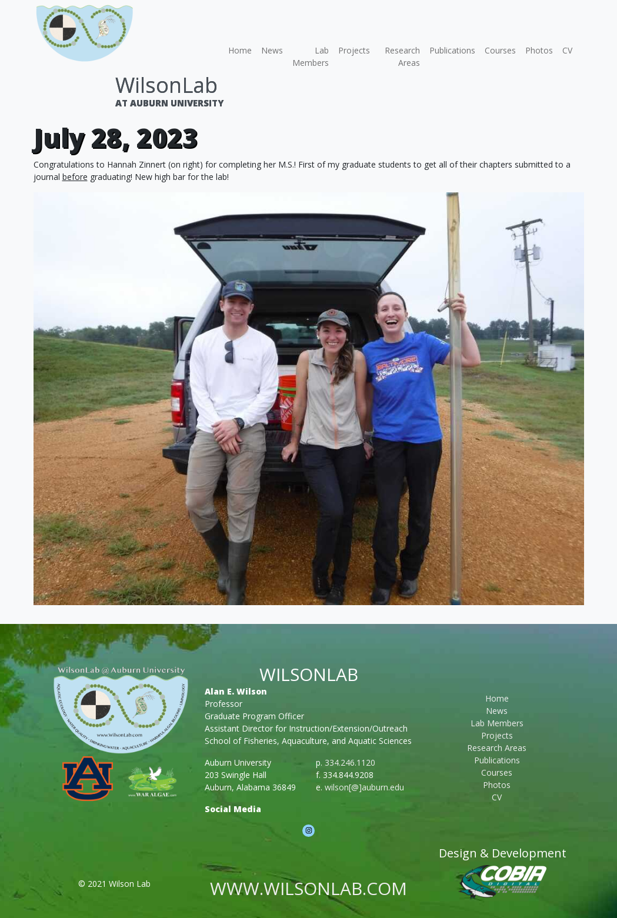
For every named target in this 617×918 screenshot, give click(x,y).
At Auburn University (169, 103)
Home (240, 50)
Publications (452, 50)
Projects (354, 50)
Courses (500, 50)
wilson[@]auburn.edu (364, 787)
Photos (539, 50)
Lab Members (310, 56)
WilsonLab (166, 85)
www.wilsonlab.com (308, 888)
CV (567, 50)
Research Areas (402, 56)
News (272, 50)
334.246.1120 (350, 762)
